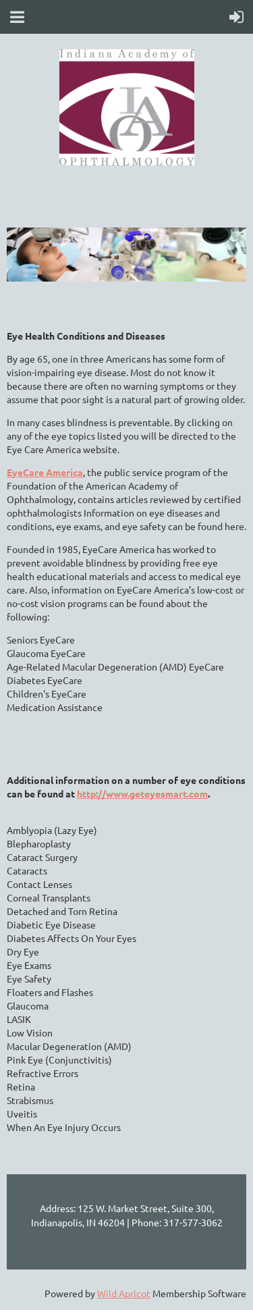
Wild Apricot (123, 1293)
